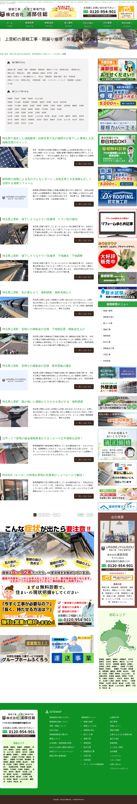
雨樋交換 (48, 76)
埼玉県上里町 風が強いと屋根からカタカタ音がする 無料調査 (42, 401)
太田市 (39, 120)
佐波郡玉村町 (13, 767)
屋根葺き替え (64, 70)
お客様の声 (113, 717)
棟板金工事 (12, 70)
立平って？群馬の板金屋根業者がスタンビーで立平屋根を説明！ (42, 438)
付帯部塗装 (36, 80)
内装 (44, 80)
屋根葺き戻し (76, 70)
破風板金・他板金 (38, 73)
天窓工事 (107, 355)
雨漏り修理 (107, 311)
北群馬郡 (67, 106)
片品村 (16, 98)
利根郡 (10, 98)
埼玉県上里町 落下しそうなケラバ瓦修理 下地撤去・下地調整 (42, 255)
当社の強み (53, 730)
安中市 (10, 120)
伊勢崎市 (31, 120)
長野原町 (34, 102)
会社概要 (112, 751)
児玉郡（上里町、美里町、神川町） (115, 681)
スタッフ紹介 (113, 760)
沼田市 (45, 120)
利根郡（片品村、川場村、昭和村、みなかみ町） (18, 764)
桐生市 (23, 120)
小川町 (61, 116)
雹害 (26, 70)
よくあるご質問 (114, 747)
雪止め (40, 76)
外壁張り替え (25, 80)
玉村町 (16, 109)
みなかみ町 (39, 98)
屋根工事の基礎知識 (57, 756)
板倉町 (30, 109)
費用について (54, 739)
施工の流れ (113, 739)
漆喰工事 (107, 329)
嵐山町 (54, 116)
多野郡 (45, 106)
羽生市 (23, 123)
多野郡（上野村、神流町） (108, 666)
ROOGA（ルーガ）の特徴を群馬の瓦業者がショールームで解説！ (43, 474)
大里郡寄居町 (26, 774)
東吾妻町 (26, 102)
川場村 (23, 98)
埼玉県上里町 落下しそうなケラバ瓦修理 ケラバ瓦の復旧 (40, 219)
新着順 (80, 515)
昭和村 (30, 98)
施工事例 (112, 722)
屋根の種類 (113, 730)
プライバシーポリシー (117, 768)
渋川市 (59, 120)
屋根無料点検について (58, 722)
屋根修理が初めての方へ (59, 717)
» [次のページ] (58, 515)
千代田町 (45, 109)
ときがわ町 (39, 116)
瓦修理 (20, 70)
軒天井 (49, 73)
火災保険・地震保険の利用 (60, 743)
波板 (55, 73)
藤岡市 (67, 116)
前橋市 (16, 120)
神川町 (30, 112)
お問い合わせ (113, 764)
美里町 (23, 112)
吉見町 (23, 116)
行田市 (16, 123)
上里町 (16, 112)
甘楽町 (32, 106)
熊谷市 (10, 123)
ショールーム (113, 756)
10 (55, 515)
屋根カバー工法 (52, 70)
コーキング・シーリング (56, 80)
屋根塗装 (41, 70)
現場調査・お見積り (74, 80)
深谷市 (81, 120)
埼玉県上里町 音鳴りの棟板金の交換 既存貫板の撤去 (36, 365)
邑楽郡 (23, 109)
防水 (65, 76)
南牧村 (25, 106)
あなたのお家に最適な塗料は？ (62, 747)
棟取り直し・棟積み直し (16, 73)
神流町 (59, 106)
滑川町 (47, 116)
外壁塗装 (72, 76)
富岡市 (81, 116)
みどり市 (67, 120)
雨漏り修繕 (58, 76)
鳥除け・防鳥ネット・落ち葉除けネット (22, 76)
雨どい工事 (107, 323)
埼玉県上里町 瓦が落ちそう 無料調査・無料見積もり (36, 292)
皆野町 (39, 106)
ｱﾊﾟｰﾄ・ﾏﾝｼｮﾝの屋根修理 (93, 764)
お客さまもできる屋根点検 (119, 734)
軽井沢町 (63, 102)
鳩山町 (30, 116)
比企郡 (10, 116)
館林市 (52, 120)
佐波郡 (10, 109)
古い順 (89, 515)
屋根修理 (33, 70)
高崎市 (74, 116)
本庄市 (74, 120)
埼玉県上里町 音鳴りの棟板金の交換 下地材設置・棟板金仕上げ (43, 329)
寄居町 (44, 112)
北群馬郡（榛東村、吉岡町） (123, 664)
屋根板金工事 (108, 348)
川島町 (16, 116)
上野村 (52, 106)
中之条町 (17, 102)
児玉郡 (10, 112)
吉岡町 (81, 106)
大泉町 (52, 109)
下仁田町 (17, 106)
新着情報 (112, 743)
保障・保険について (57, 726)
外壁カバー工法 (13, 80)
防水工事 (107, 342)
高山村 (55, 102)
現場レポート (113, 726)
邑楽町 (59, 109)
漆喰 (28, 73)
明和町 (37, 109)
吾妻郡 (10, 102)
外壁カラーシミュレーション (61, 751)
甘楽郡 (10, 106)
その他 (10, 84)
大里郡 (37, 112)
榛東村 (74, 106)
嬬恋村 (42, 102)
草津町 (48, 102)
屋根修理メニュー (87, 717)
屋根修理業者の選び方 (58, 734)
